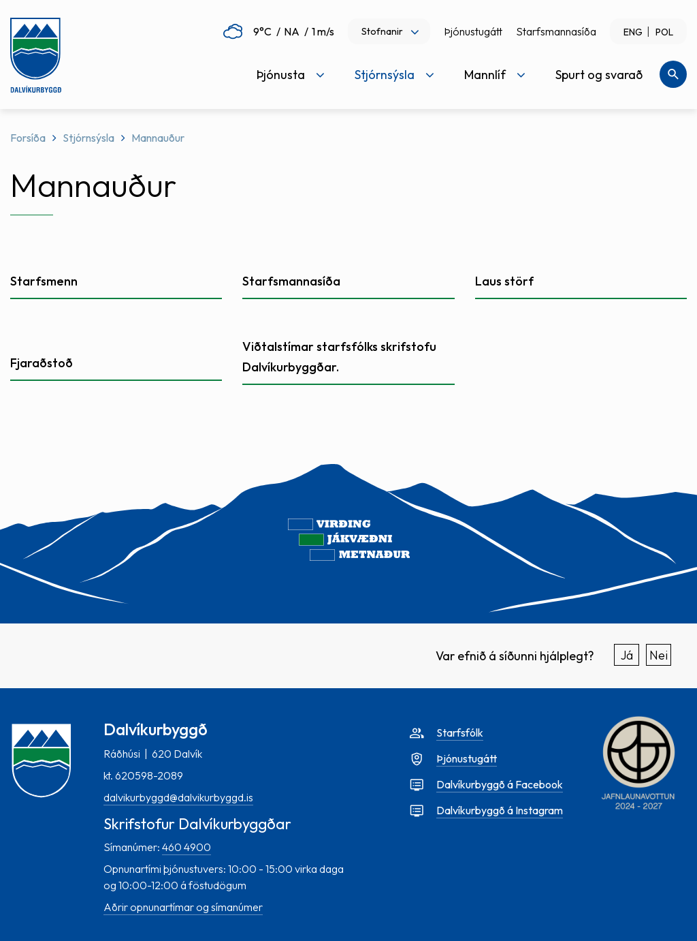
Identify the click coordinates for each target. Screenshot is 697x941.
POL (664, 32)
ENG (633, 32)
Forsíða (28, 137)
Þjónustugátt (473, 31)
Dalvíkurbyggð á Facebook (499, 784)
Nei (658, 655)
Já (627, 655)
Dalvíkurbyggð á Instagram (499, 810)
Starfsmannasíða (556, 31)
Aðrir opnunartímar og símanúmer (183, 907)
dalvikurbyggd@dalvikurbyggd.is (178, 797)
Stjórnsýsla (88, 137)
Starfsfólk (459, 732)
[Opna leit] (673, 74)
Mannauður (157, 137)
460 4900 (186, 847)
